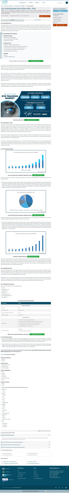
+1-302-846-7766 (54, 475)
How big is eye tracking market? (26, 435)
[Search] (67, 3)
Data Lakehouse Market (32, 462)
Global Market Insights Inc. (6, 487)
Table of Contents (37, 19)
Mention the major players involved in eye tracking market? (26, 447)
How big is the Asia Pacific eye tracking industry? (26, 445)
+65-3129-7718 (54, 476)
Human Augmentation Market (33, 463)
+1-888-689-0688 (56, 473)
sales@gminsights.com (56, 477)
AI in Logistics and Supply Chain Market (11, 463)
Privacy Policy (41, 491)
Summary (12, 19)
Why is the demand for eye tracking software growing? (26, 442)
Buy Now (60, 10)
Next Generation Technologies (19, 6)
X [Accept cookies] (45, 491)
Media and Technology (8, 6)
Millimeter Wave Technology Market (10, 462)
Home (2, 6)
